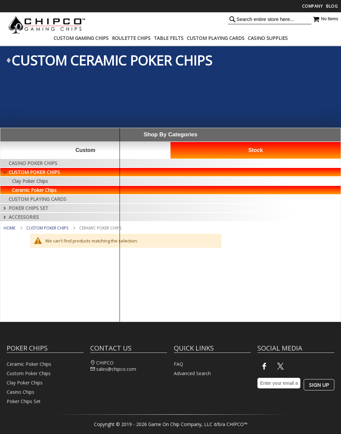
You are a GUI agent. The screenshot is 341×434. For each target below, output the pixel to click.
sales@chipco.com (116, 369)
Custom (86, 150)
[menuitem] (81, 38)
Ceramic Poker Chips (34, 190)
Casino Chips (20, 392)
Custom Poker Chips (47, 228)
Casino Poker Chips (33, 163)
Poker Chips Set (28, 208)
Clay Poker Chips (30, 181)
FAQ (178, 364)
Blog (332, 6)
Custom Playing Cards (37, 199)
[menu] (170, 38)
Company (312, 6)
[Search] (232, 19)
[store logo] (45, 24)
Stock (255, 150)
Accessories (24, 217)
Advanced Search (192, 373)
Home (9, 228)
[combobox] (269, 19)
